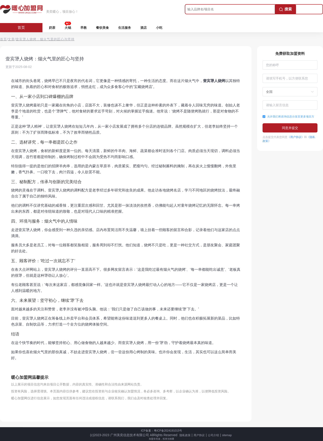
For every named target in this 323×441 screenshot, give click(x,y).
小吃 (159, 27)
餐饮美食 (102, 27)
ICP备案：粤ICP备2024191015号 (161, 430)
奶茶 (52, 27)
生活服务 (124, 27)
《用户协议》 (295, 137)
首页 (21, 27)
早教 (83, 27)
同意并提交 (290, 128)
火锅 (68, 27)
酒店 (143, 27)
